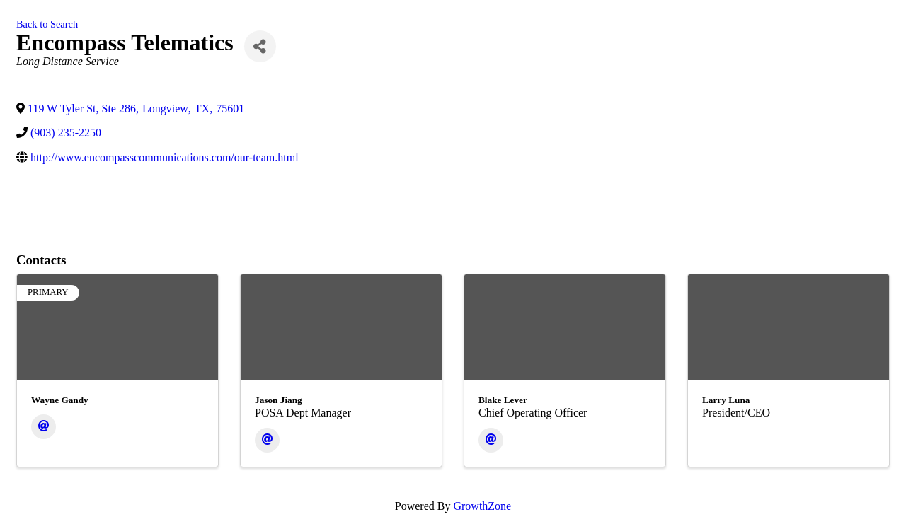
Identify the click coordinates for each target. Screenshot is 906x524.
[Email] (43, 426)
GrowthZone (482, 506)
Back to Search (47, 24)
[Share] (260, 46)
